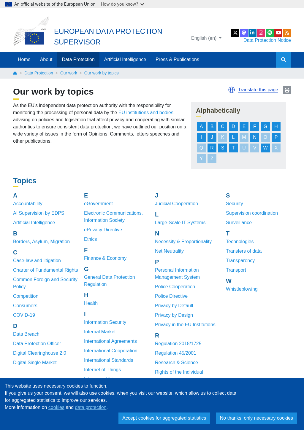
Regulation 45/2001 (175, 353)
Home (24, 59)
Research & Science (176, 362)
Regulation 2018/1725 (178, 343)
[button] (231, 89)
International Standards (108, 360)
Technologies (240, 241)
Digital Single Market (35, 362)
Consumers (25, 305)
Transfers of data (244, 251)
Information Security (105, 322)
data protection (91, 407)
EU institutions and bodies (145, 112)
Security (234, 203)
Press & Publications (177, 59)
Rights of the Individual (179, 372)
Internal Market (100, 331)
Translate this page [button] (258, 89)
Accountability (27, 203)
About (46, 59)
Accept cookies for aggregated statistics (164, 418)
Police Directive (171, 296)
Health (91, 303)
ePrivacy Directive (103, 229)
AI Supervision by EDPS (38, 213)
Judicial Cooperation (176, 203)
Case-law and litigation (37, 260)
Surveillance (239, 222)
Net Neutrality (169, 251)
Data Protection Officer (37, 343)
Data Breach (26, 334)
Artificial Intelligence (125, 59)
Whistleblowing (242, 289)
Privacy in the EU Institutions (185, 324)
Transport (236, 270)
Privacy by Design (174, 315)
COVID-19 (24, 315)
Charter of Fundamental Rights (45, 270)
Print (287, 90)
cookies (56, 407)
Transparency (240, 260)
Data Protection (78, 59)
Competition (25, 296)
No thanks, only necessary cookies (256, 418)
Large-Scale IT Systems (180, 222)
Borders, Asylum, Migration (41, 241)
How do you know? (122, 4)
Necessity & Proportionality (183, 241)
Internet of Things (102, 369)
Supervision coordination (252, 213)
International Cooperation (110, 350)
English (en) (204, 38)
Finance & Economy (105, 258)
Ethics (90, 239)
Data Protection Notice (267, 40)
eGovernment (98, 203)
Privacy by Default (174, 305)
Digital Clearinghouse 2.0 (39, 353)
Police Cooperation (175, 286)
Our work (68, 73)
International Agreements (110, 341)
